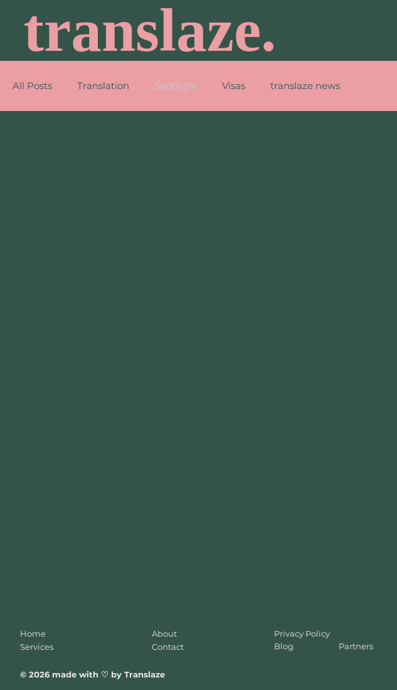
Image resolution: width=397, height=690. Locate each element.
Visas (233, 86)
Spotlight (175, 86)
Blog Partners (323, 646)
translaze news (305, 86)
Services (36, 647)
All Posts (32, 86)
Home (33, 634)
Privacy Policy (302, 634)
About (164, 634)
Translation (103, 86)
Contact (168, 647)
